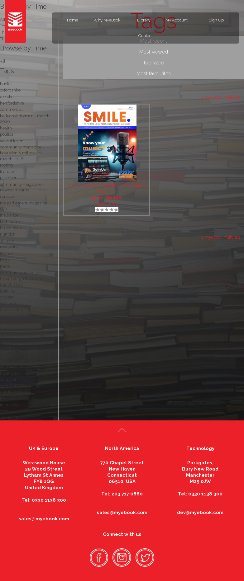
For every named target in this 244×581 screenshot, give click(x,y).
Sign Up (216, 20)
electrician (9, 417)
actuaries (8, 366)
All (2, 61)
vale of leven (11, 140)
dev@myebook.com (200, 512)
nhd (3, 316)
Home (72, 20)
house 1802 (11, 228)
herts (4, 260)
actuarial (8, 379)
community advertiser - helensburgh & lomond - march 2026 (23, 278)
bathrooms (10, 221)
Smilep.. (114, 197)
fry (2, 398)
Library (144, 20)
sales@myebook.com (44, 519)
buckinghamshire (16, 329)
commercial (11, 109)
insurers (7, 360)
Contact (145, 35)
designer (8, 347)
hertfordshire (12, 103)
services (7, 196)
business (8, 354)
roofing (6, 165)
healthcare (10, 373)
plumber (8, 178)
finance (6, 253)
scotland (8, 303)
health (6, 128)
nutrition (8, 234)
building (8, 290)
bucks (5, 84)
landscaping (11, 309)
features (7, 171)
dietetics (7, 96)
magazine (9, 247)
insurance (9, 215)
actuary (7, 240)
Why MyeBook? (107, 20)
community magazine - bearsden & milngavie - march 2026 (22, 153)
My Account (176, 20)
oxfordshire (10, 90)
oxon (4, 411)
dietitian (7, 297)
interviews (9, 404)
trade (5, 266)
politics (6, 134)
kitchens (8, 322)
